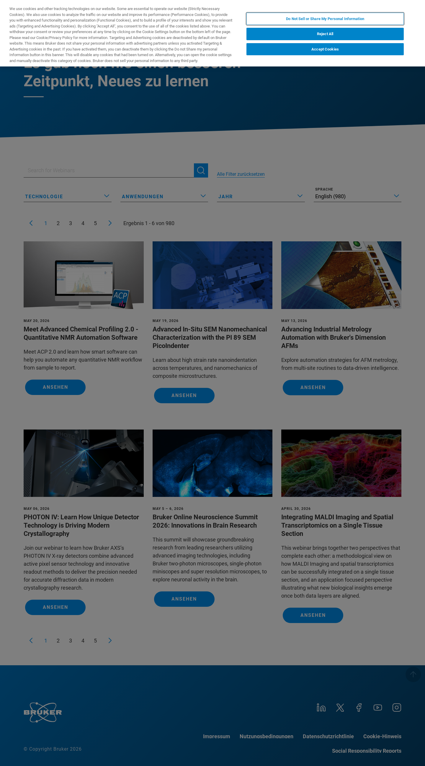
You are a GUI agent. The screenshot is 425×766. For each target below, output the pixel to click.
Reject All (325, 34)
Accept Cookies (325, 49)
